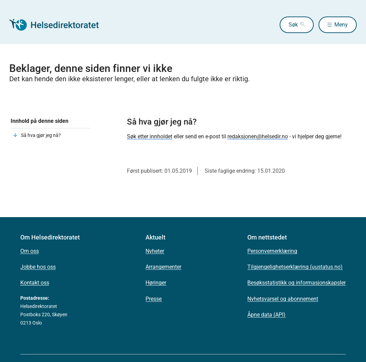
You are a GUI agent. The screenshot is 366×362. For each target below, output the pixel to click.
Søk (293, 24)
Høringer (156, 282)
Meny (341, 24)
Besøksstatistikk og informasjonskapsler (296, 282)
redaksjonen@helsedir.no (257, 136)
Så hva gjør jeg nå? (41, 135)
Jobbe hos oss (38, 267)
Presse (154, 299)
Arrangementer (163, 267)
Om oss (29, 251)
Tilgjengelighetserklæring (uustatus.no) (295, 267)
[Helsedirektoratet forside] (58, 25)
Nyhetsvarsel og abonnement (282, 299)
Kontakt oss (34, 282)
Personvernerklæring (272, 251)
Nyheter (155, 251)
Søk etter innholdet (149, 136)
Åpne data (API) (266, 314)
